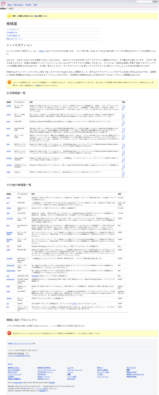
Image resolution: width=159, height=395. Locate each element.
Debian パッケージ (44, 376)
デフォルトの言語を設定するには (19, 356)
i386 (7, 135)
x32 (7, 307)
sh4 (7, 303)
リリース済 (123, 107)
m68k (8, 250)
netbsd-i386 (10, 265)
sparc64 (9, 298)
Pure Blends (42, 374)
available (52, 382)
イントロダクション (13, 29)
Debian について (13, 368)
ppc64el (9, 165)
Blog (10, 5)
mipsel (8, 151)
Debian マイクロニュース (135, 374)
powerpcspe (10, 279)
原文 (35, 16)
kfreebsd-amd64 (9, 233)
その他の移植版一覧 (13, 36)
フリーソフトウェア (14, 374)
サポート (100, 368)
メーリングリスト (103, 376)
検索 (128, 370)
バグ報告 (100, 374)
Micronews (18, 5)
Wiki (35, 5)
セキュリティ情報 (103, 372)
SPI (25, 388)
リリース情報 (71, 376)
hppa (8, 213)
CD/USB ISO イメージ (45, 372)
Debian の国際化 (102, 370)
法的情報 (11, 376)
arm (7, 203)
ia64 (7, 225)
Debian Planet (131, 376)
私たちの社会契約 (14, 370)
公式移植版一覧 (11, 33)
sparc (8, 291)
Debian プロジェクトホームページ (19, 343)
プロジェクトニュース (74, 370)
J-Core (74, 303)
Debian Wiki (71, 379)
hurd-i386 (9, 218)
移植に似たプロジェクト (14, 39)
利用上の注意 (12, 372)
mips (8, 144)
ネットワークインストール (47, 370)
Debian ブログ (131, 372)
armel (8, 121)
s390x (8, 172)
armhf (8, 128)
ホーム (10, 364)
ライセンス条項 (41, 388)
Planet (28, 5)
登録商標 (42, 391)
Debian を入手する (44, 368)
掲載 (37, 85)
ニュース (70, 368)
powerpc (9, 158)
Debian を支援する (14, 379)
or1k (7, 276)
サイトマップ (131, 368)
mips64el (9, 258)
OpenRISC (35, 276)
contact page (18, 382)
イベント (70, 372)
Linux (41, 51)
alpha (8, 198)
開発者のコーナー (44, 379)
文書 (68, 374)
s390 (8, 286)
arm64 (8, 114)
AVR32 (8, 208)
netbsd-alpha (10, 271)
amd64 (8, 106)
